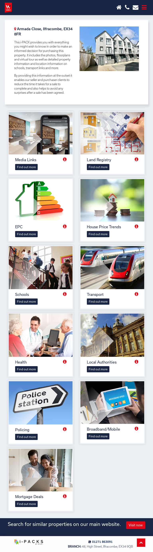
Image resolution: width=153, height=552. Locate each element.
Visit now (136, 525)
